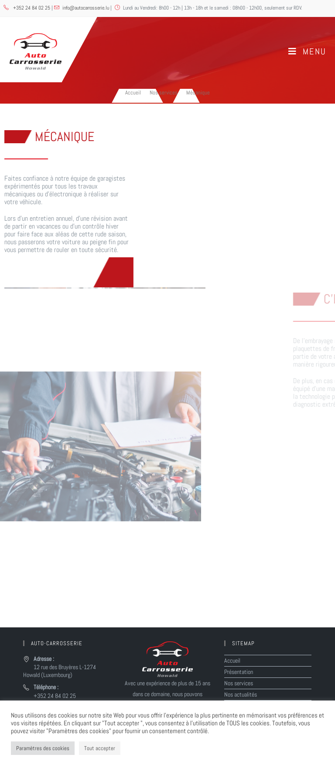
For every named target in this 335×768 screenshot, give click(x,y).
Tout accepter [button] (99, 748)
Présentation (238, 672)
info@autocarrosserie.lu (85, 7)
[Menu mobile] (307, 51)
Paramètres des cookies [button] (42, 748)
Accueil (232, 660)
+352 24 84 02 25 (32, 7)
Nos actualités (240, 694)
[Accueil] (133, 92)
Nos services (238, 683)
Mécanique (198, 92)
